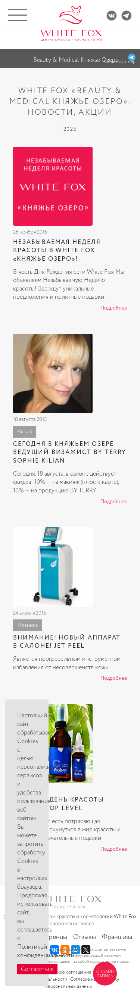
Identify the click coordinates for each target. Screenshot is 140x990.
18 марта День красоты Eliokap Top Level (58, 804)
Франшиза (117, 937)
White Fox (125, 916)
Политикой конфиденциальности (45, 951)
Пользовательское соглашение (58, 972)
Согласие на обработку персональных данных (82, 983)
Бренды (56, 937)
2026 (70, 129)
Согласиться (37, 969)
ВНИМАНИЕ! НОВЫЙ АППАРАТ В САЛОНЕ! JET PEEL (67, 642)
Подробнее (113, 308)
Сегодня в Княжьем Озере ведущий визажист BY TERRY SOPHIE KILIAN (69, 452)
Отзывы (84, 937)
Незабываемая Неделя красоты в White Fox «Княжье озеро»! (56, 250)
